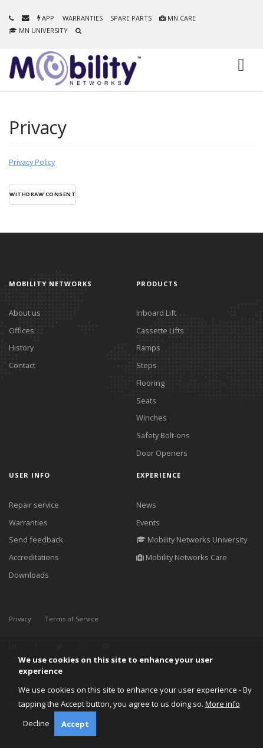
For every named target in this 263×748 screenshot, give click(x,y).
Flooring (150, 383)
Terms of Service (71, 618)
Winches (151, 417)
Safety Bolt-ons (163, 435)
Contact (22, 365)
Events (148, 522)
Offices (21, 330)
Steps (146, 365)
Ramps (148, 347)
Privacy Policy (32, 162)
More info (222, 704)
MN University (38, 30)
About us (25, 312)
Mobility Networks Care (181, 557)
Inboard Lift (156, 312)
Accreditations (34, 557)
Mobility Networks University (191, 539)
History (21, 347)
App (45, 18)
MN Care (177, 18)
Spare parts (131, 18)
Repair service (34, 504)
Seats (146, 400)
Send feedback (36, 539)
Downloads (29, 575)
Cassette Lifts (160, 330)
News (146, 504)
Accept (75, 724)
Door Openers (162, 453)
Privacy (20, 618)
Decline (36, 723)
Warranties (83, 18)
